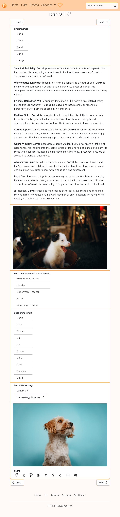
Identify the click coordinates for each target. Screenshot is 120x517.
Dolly (19, 357)
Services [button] (47, 5)
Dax (19, 337)
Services (66, 495)
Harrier (21, 285)
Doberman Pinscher (28, 291)
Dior (19, 324)
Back (17, 22)
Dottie (20, 317)
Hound (20, 298)
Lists (24, 5)
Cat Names (80, 495)
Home (15, 5)
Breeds (34, 5)
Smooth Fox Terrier (28, 278)
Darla (20, 33)
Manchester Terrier (27, 305)
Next (103, 22)
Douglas (21, 371)
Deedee (21, 331)
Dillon (20, 364)
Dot (19, 344)
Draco (20, 351)
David (20, 377)
